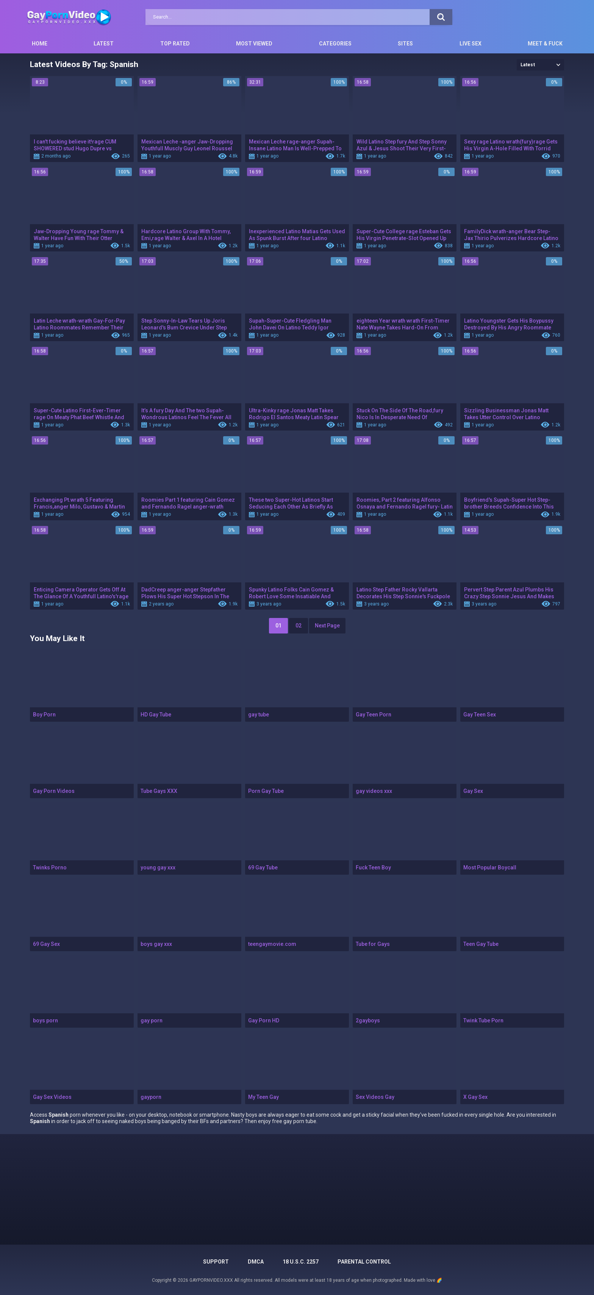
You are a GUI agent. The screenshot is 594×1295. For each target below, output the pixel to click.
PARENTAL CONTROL (364, 1262)
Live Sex (470, 44)
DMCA (256, 1262)
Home (39, 44)
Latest (104, 44)
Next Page (327, 626)
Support (216, 1262)
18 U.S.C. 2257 (301, 1262)
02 (298, 626)
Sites (405, 44)
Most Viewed (254, 44)
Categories (335, 44)
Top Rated (175, 44)
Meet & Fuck (545, 44)
